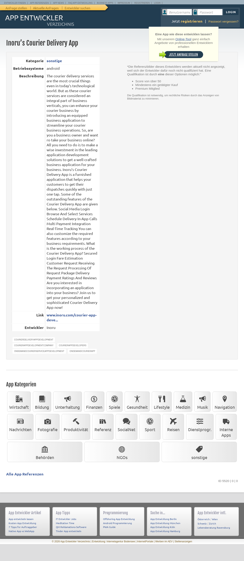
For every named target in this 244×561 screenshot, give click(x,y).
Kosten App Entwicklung (22, 523)
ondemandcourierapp (82, 351)
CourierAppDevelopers (72, 345)
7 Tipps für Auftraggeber (23, 527)
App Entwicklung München (165, 523)
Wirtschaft (19, 402)
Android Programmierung (117, 523)
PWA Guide (109, 527)
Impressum (124, 3)
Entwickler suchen (77, 8)
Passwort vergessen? (223, 21)
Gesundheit (137, 402)
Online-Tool (183, 39)
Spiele (114, 402)
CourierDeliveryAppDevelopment (33, 340)
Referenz (102, 424)
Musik (202, 402)
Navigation (225, 402)
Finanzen (94, 402)
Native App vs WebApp (21, 531)
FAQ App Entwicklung (80, 3)
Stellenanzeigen (183, 541)
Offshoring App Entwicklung (119, 519)
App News (58, 3)
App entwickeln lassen (21, 519)
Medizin (183, 402)
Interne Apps (226, 426)
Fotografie (48, 424)
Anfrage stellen (16, 8)
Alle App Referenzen (25, 474)
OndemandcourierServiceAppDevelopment (39, 351)
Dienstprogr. (200, 424)
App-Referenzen (39, 3)
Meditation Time (65, 523)
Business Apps (105, 3)
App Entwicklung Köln (162, 527)
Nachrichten (20, 424)
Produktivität (76, 424)
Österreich (204, 519)
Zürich (212, 523)
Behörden (45, 452)
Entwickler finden (15, 3)
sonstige (54, 60)
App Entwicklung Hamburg (165, 531)
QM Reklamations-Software (71, 527)
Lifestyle (162, 402)
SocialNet (126, 424)
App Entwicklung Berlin (163, 519)
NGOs (122, 452)
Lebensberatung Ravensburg (214, 527)
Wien (215, 519)
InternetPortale (145, 541)
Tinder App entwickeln (68, 531)
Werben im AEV (164, 541)
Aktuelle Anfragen (46, 8)
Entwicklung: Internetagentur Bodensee (113, 541)
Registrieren (142, 3)
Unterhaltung (67, 402)
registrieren (192, 21)
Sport (150, 424)
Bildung (42, 402)
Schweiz (202, 523)
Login (157, 3)
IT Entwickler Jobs (66, 519)
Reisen (173, 424)
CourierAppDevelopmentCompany (34, 345)
